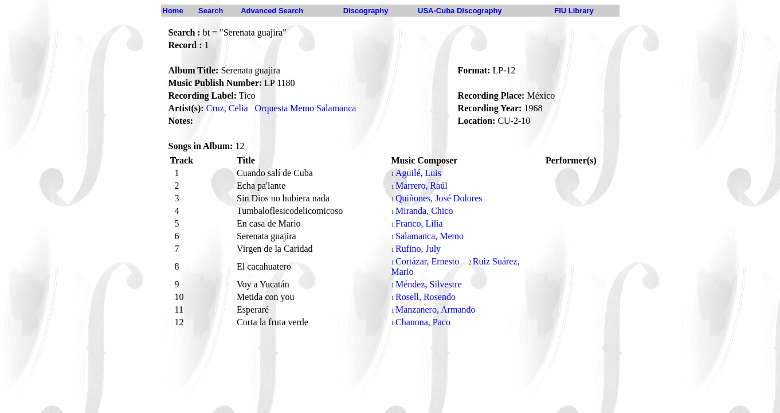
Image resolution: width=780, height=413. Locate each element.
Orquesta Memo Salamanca (305, 108)
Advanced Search (272, 10)
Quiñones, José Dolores (439, 198)
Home (173, 10)
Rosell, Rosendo (425, 297)
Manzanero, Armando (435, 309)
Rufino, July (418, 249)
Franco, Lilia (419, 223)
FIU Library (574, 10)
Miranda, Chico (424, 211)
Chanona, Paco (422, 322)
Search (210, 10)
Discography (366, 10)
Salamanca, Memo (429, 236)
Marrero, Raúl (421, 185)
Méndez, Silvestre (428, 284)
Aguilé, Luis (418, 173)
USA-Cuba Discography (460, 10)
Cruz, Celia (227, 108)
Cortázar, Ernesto (427, 261)
